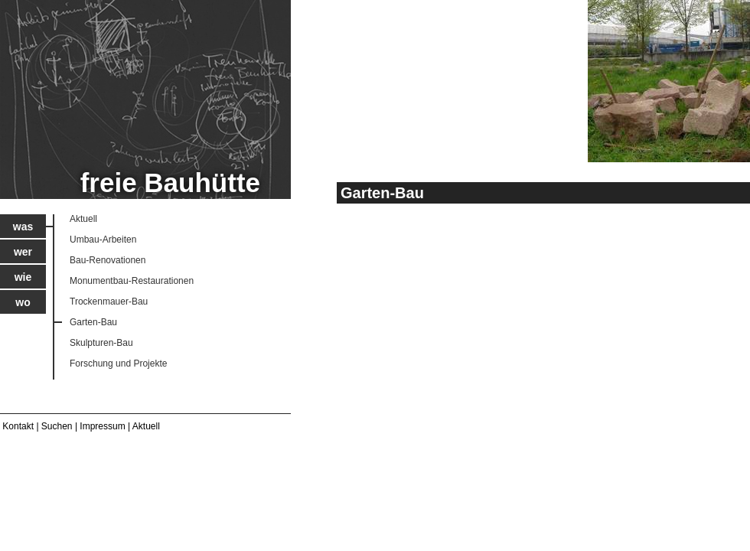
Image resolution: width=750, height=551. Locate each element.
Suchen (57, 426)
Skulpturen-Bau (101, 342)
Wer (23, 252)
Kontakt (18, 426)
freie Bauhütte (170, 182)
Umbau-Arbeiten (103, 239)
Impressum (102, 426)
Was (23, 226)
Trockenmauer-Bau (109, 301)
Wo (22, 302)
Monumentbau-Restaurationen (132, 280)
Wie (23, 277)
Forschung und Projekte (118, 363)
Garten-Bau (93, 322)
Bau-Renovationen (107, 260)
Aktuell (83, 218)
